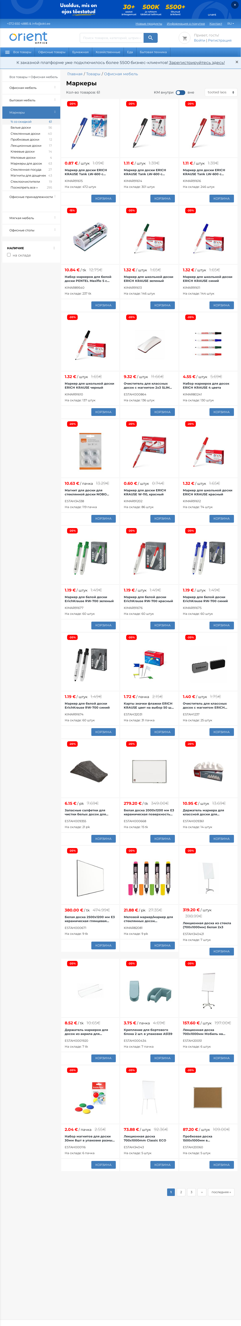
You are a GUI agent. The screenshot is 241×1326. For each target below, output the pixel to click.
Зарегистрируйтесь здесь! (197, 62)
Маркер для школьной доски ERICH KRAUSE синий (207, 279)
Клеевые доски (31, 152)
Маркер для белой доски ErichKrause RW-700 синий (205, 599)
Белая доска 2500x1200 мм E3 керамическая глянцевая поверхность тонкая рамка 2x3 (90, 919)
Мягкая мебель (34, 217)
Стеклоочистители (31, 182)
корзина (103, 198)
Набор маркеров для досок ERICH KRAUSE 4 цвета (206, 385)
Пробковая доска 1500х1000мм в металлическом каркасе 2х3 (206, 1138)
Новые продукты (149, 23)
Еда (130, 52)
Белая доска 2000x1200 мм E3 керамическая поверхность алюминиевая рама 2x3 (149, 812)
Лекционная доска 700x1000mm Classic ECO (145, 1138)
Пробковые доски (31, 140)
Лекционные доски (31, 146)
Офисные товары (51, 52)
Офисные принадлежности (34, 200)
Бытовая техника (153, 52)
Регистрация (220, 40)
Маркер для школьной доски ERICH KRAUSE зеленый (148, 279)
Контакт (215, 23)
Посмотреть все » (31, 188)
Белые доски (31, 128)
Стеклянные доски (31, 134)
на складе (22, 255)
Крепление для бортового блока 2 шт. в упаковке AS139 (148, 1032)
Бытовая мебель (34, 99)
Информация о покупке (186, 23)
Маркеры (34, 112)
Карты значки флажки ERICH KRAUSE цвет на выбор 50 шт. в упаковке (148, 706)
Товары (93, 74)
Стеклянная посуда (31, 170)
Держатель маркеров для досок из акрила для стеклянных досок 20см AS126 (90, 1032)
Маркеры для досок (31, 164)
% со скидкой (31, 122)
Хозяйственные (108, 52)
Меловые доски (31, 158)
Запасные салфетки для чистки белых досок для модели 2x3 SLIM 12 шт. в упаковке (85, 812)
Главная (75, 74)
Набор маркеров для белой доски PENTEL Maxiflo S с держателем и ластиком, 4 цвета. (88, 279)
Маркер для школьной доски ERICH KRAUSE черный (89, 385)
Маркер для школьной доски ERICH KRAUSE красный (207, 492)
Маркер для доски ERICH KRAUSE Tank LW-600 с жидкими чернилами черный (148, 172)
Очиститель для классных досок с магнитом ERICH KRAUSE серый (205, 706)
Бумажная (80, 52)
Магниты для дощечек (31, 176)
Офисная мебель (34, 87)
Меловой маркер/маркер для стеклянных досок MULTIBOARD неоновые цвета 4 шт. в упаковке (149, 919)
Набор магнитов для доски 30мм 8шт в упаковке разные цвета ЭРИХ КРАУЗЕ (89, 1138)
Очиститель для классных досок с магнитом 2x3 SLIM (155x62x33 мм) (146, 386)
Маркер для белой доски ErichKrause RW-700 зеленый (89, 599)
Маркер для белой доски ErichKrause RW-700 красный (148, 599)
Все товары (18, 52)
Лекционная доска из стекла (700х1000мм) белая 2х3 (207, 925)
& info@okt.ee (28, 23)
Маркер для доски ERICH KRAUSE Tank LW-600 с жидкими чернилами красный (204, 172)
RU (229, 23)
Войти (199, 40)
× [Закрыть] (235, 5)
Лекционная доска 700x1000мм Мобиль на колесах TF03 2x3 (203, 1032)
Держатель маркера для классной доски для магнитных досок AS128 (203, 812)
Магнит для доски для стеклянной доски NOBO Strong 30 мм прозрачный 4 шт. (88, 492)
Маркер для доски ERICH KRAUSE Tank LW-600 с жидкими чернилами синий (88, 172)
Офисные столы (34, 229)
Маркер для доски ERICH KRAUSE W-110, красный (145, 492)
